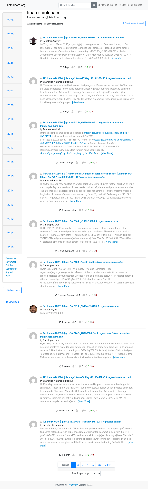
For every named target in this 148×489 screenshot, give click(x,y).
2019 (10, 119)
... (93, 465)
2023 (10, 62)
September (11, 268)
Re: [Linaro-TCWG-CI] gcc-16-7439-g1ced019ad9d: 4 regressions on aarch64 (81, 262)
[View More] (117, 58)
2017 (10, 147)
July (8, 275)
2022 (10, 76)
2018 (10, 133)
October (10, 265)
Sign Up (136, 5)
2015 (10, 176)
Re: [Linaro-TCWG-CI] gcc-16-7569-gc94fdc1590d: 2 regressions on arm (79, 221)
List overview (12, 290)
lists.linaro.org (16, 5)
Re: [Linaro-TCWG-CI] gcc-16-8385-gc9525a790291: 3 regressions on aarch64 (82, 37)
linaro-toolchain (43, 12)
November (11, 262)
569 (99, 465)
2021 (10, 91)
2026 (10, 20)
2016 (10, 162)
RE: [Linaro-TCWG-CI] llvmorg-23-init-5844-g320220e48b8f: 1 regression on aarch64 (85, 377)
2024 (10, 48)
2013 (10, 204)
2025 (10, 34)
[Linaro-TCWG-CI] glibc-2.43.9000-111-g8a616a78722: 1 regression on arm (80, 421)
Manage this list (107, 5)
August (9, 272)
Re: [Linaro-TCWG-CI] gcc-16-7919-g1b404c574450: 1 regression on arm (79, 306)
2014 (10, 190)
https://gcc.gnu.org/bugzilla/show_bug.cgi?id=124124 (69, 153)
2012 (10, 219)
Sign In (124, 5)
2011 (10, 233)
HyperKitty (73, 485)
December (11, 258)
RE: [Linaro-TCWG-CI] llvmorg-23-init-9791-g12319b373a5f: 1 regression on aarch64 (85, 78)
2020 (10, 105)
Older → (109, 465)
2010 (10, 247)
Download (12, 302)
